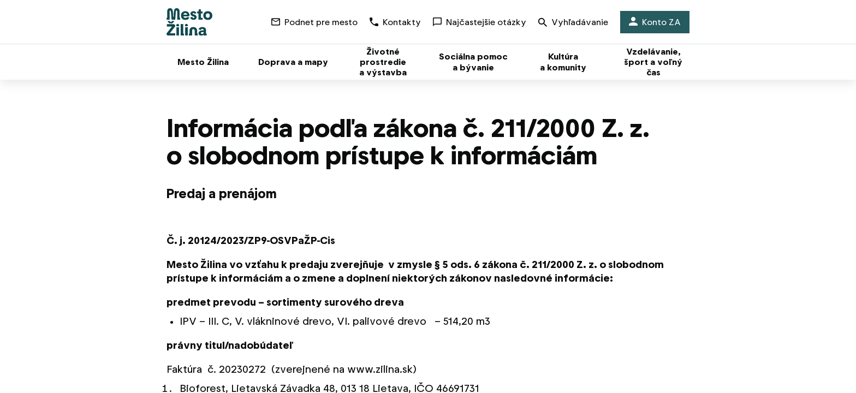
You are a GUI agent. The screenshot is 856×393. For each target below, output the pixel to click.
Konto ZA (655, 22)
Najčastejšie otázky (479, 22)
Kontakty (395, 22)
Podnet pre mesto (314, 22)
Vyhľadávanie (573, 23)
